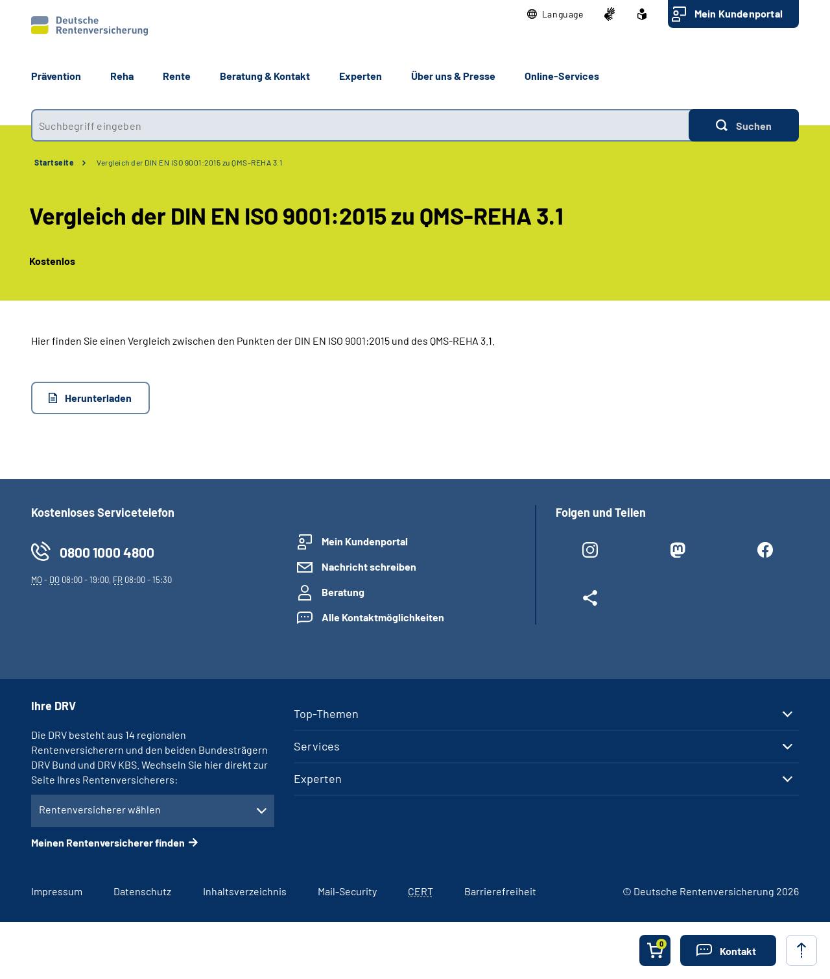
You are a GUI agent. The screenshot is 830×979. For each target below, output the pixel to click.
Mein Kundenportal (738, 13)
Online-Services (562, 75)
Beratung (343, 592)
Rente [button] (177, 75)
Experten (318, 778)
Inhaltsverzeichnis (245, 891)
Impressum (56, 891)
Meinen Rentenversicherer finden (108, 842)
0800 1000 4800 (107, 552)
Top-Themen (326, 713)
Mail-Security (347, 891)
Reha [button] (122, 75)
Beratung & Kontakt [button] (265, 75)
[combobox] (360, 125)
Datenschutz (142, 891)
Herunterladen (98, 397)
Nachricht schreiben (369, 566)
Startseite (54, 162)
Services (317, 746)
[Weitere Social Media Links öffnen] (590, 600)
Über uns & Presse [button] (453, 75)
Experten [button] (360, 75)
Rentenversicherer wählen (100, 809)
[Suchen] (744, 125)
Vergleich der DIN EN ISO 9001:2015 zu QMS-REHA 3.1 (189, 162)
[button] (555, 14)
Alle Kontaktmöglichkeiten (383, 617)
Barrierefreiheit (500, 891)
